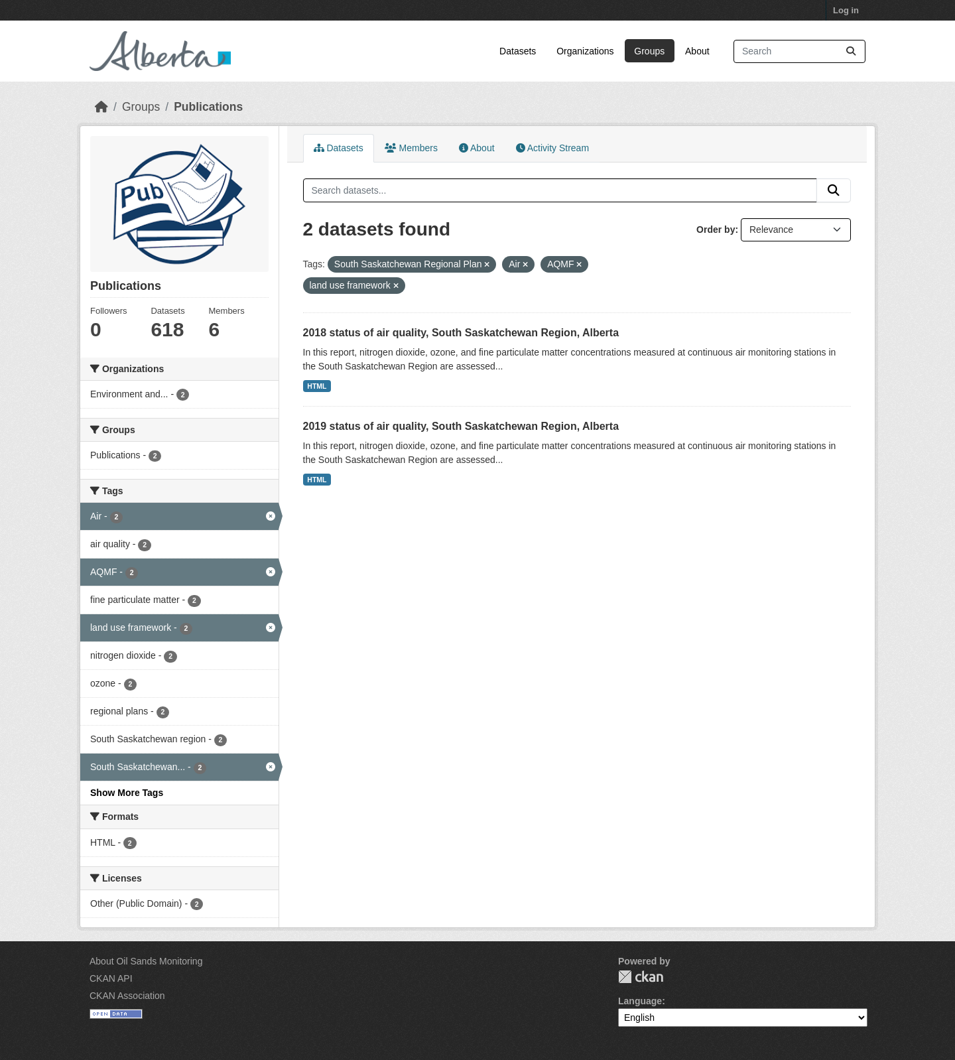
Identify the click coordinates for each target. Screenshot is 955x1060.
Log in (846, 10)
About (697, 51)
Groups (649, 51)
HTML (316, 386)
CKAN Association (127, 995)
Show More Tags (126, 792)
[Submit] (851, 51)
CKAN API (111, 978)
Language (640, 1001)
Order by (715, 229)
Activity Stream (552, 148)
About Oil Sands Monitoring (146, 961)
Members (411, 148)
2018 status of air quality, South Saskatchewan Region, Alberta (461, 332)
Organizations (584, 51)
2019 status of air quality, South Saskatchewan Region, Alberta (461, 426)
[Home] (101, 106)
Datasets (517, 51)
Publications (208, 106)
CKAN (640, 977)
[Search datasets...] (799, 51)
